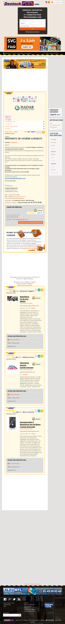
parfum (53, 164)
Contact (26, 603)
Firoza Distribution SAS (17, 336)
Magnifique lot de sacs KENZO (24, 299)
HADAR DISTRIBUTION (14, 207)
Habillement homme (28, 357)
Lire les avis (8, 124)
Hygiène (33, 131)
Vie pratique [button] (28, 53)
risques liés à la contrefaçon (30, 248)
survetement (54, 172)
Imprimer (7, 128)
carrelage (53, 139)
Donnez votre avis (10, 121)
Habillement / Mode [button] (10, 53)
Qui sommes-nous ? (55, 125)
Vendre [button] (56, 53)
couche (53, 145)
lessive (53, 157)
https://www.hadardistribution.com (14, 198)
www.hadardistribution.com (20, 219)
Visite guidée (53, 127)
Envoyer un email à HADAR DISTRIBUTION (30, 222)
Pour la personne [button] (37, 53)
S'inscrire (26, 608)
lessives (53, 160)
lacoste (53, 154)
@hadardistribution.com (19, 196)
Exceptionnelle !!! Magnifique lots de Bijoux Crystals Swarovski (30, 424)
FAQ (29, 246)
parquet (53, 166)
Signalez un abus (9, 133)
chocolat (53, 142)
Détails (16, 131)
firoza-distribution (15, 339)
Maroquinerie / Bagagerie (27, 291)
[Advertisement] (27, 80)
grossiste (29, 285)
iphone (53, 151)
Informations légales (29, 609)
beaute (24, 285)
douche (53, 148)
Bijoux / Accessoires (28, 412)
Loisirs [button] (51, 53)
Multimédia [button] (20, 53)
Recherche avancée (32, 32)
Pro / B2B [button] (46, 53)
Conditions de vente (29, 611)
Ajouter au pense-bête (11, 126)
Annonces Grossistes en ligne (32, 584)
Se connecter (27, 606)
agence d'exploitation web (31, 620)
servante (53, 169)
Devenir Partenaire (29, 604)
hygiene (19, 285)
